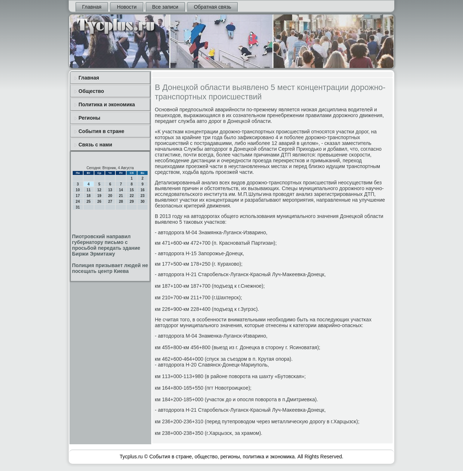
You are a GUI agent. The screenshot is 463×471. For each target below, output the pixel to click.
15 (132, 190)
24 (78, 202)
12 (99, 190)
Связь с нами (95, 144)
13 (110, 190)
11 (88, 190)
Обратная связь (212, 7)
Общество (91, 91)
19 (99, 196)
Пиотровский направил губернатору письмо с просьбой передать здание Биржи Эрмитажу (106, 245)
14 (121, 190)
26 (99, 202)
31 (78, 207)
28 (121, 202)
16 (142, 190)
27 (110, 202)
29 (132, 202)
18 (88, 196)
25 (88, 202)
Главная (91, 7)
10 (78, 190)
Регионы (89, 118)
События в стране (101, 131)
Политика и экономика (106, 104)
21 (121, 196)
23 (142, 196)
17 (78, 196)
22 (132, 196)
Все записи (165, 7)
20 (110, 196)
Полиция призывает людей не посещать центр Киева (110, 268)
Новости (126, 7)
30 (142, 202)
